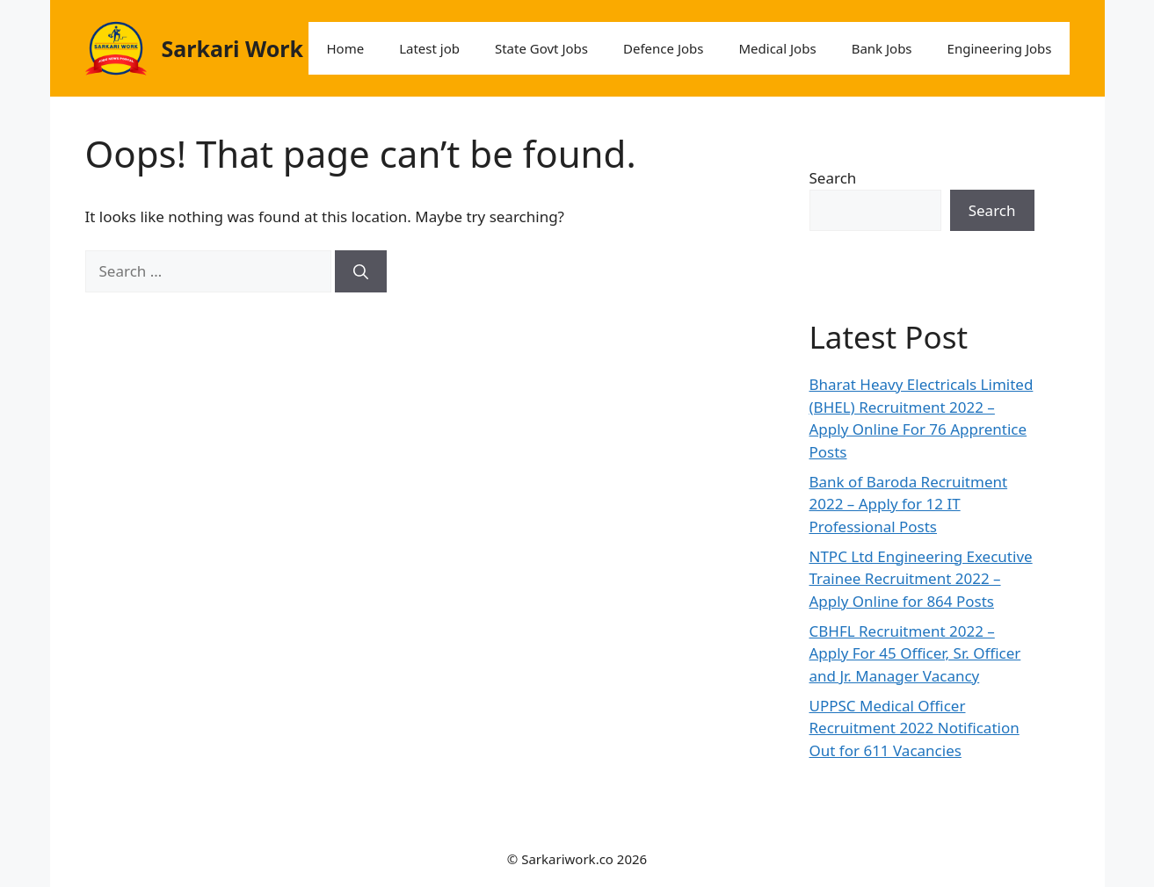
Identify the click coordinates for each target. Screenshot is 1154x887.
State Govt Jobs (541, 48)
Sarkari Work (233, 48)
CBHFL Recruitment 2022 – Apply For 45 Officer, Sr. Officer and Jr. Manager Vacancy (915, 653)
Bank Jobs (882, 48)
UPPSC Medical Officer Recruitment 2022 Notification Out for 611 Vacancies (914, 728)
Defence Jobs (663, 48)
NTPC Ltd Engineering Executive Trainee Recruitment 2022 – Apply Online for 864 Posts (921, 578)
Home (345, 48)
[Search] (361, 271)
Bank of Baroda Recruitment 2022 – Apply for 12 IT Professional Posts (908, 504)
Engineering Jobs (999, 48)
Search (833, 178)
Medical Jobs (777, 48)
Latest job (429, 48)
